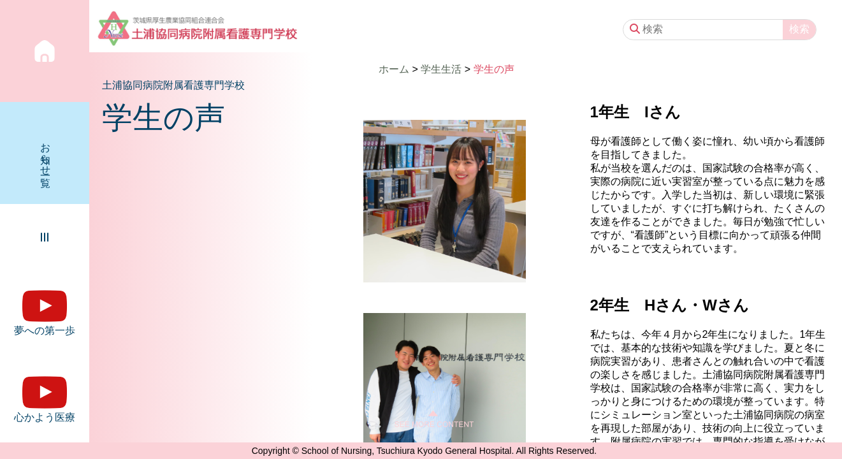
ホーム (394, 69)
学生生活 (441, 69)
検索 (799, 29)
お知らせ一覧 (45, 153)
